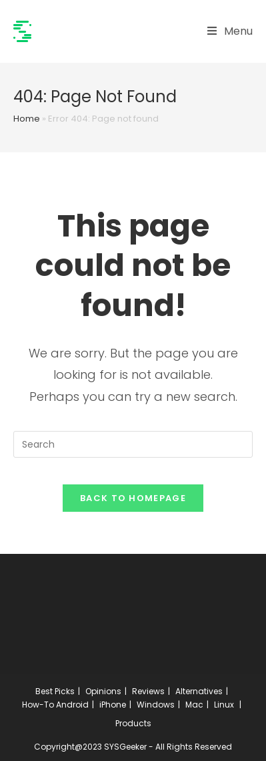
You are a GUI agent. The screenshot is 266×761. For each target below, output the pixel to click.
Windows (156, 704)
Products (133, 723)
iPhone (112, 704)
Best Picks (55, 691)
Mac (194, 704)
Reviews (148, 691)
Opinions (103, 691)
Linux (224, 704)
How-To (38, 704)
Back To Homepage (133, 498)
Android (72, 704)
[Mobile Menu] (230, 31)
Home (26, 118)
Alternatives (199, 691)
